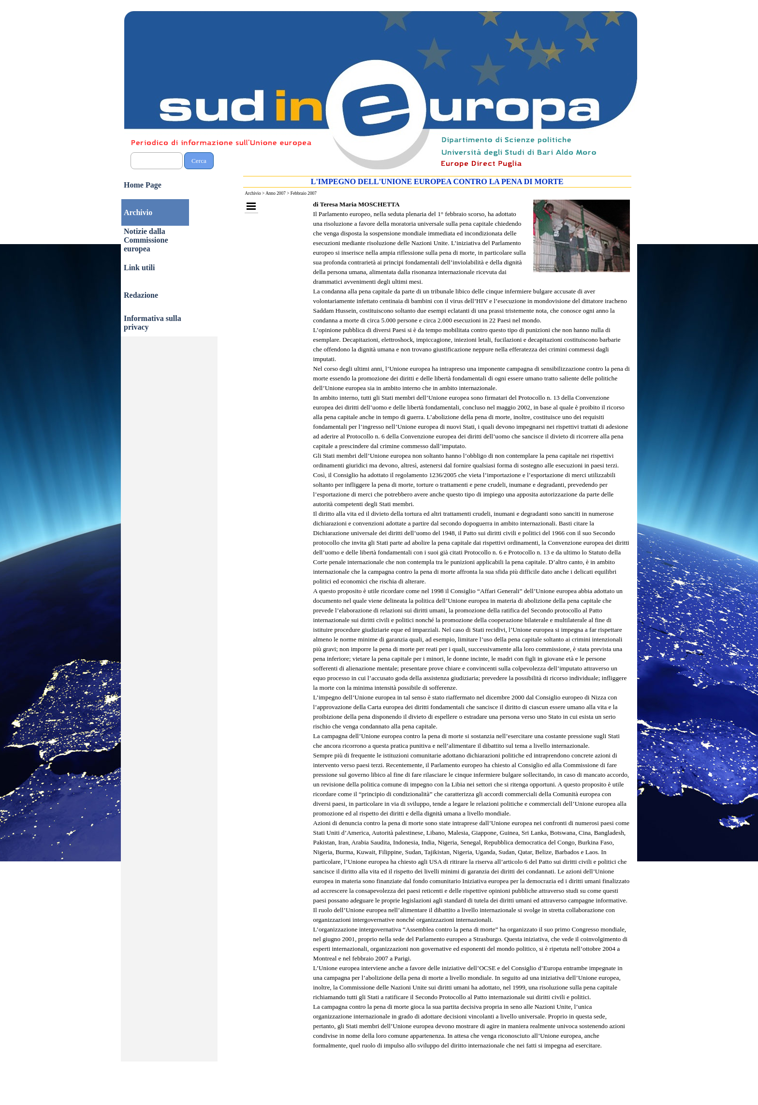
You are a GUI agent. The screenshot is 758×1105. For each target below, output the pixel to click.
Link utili (139, 267)
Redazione (141, 295)
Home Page (142, 185)
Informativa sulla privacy (152, 322)
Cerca (198, 160)
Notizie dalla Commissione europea (146, 240)
